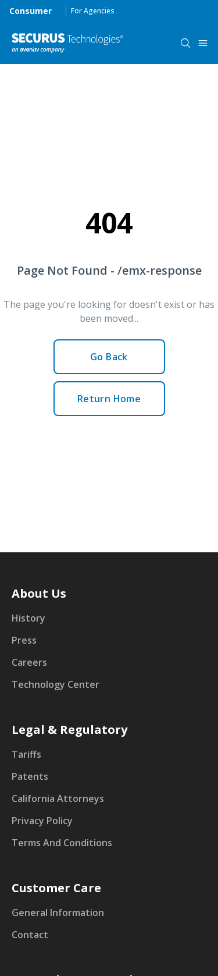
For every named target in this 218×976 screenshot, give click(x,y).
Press (24, 640)
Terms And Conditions (62, 842)
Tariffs (26, 754)
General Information (58, 912)
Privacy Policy (42, 820)
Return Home (109, 398)
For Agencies (93, 11)
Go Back (109, 356)
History (28, 618)
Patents (30, 776)
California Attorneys (58, 798)
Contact (30, 934)
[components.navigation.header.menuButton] (203, 43)
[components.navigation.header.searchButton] (185, 43)
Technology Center (55, 684)
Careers (29, 662)
